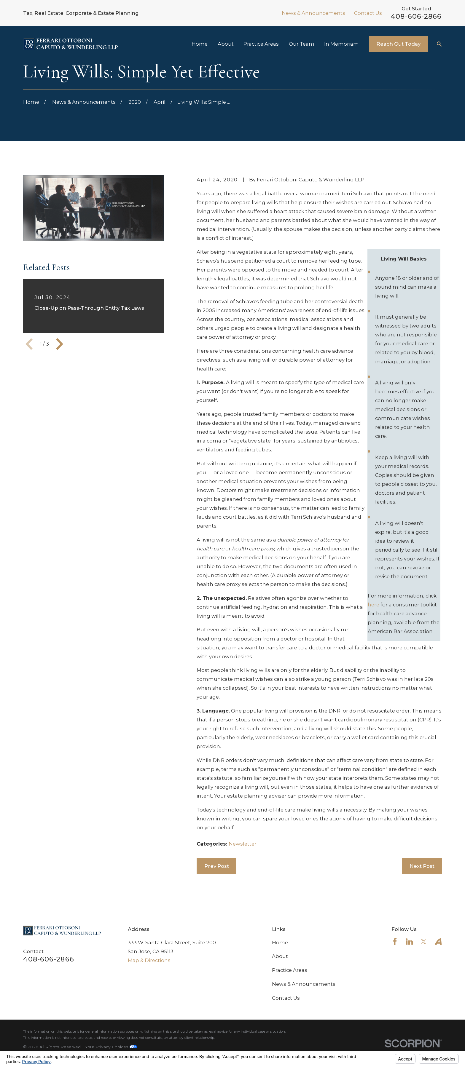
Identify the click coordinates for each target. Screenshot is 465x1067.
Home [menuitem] (200, 44)
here (373, 605)
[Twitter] (423, 941)
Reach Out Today (398, 44)
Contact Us (368, 13)
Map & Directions (149, 960)
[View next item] (60, 344)
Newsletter (243, 844)
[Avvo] (438, 941)
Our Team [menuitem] (301, 44)
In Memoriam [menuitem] (341, 44)
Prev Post (216, 866)
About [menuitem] (226, 44)
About (280, 956)
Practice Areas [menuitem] (261, 44)
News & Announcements (313, 13)
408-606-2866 (416, 16)
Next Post (422, 866)
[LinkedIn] (409, 941)
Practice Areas (289, 970)
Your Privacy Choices (111, 1046)
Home (280, 942)
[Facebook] (394, 941)
